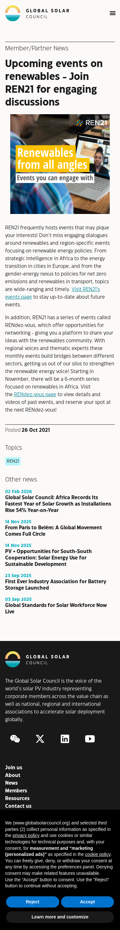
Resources (17, 798)
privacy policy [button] (25, 835)
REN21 (13, 461)
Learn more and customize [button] (60, 916)
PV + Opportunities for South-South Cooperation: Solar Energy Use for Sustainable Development (48, 558)
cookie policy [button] (97, 854)
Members (16, 791)
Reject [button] (32, 901)
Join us (13, 767)
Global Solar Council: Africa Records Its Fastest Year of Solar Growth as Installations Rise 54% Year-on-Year (58, 504)
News (11, 783)
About (12, 775)
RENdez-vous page (35, 394)
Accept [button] (87, 901)
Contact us (18, 806)
